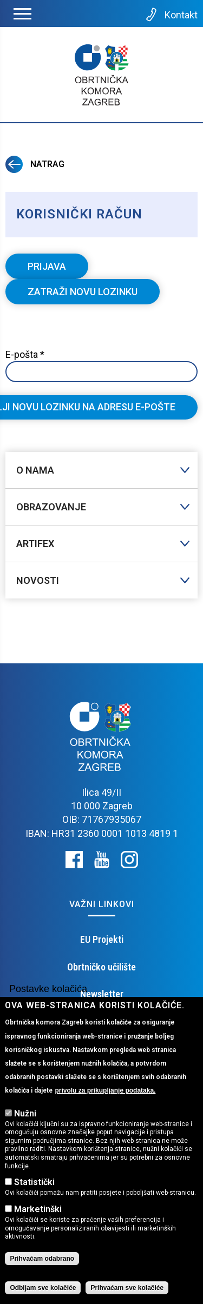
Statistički (34, 1182)
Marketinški (38, 1209)
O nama (35, 470)
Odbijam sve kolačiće (43, 1288)
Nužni (25, 1113)
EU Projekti (101, 939)
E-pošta (24, 354)
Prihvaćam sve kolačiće (126, 1288)
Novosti (37, 580)
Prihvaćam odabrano (42, 1258)
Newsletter (101, 994)
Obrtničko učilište (101, 967)
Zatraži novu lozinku (94, 294)
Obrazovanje (51, 507)
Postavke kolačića (48, 988)
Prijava (47, 266)
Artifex (35, 543)
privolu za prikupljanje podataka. (105, 1090)
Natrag (34, 164)
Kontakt (171, 14)
